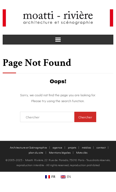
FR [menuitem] (53, 176)
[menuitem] (50, 177)
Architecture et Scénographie (28, 147)
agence (57, 147)
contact (101, 147)
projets (72, 147)
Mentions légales (60, 152)
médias (86, 147)
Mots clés (81, 152)
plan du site (36, 152)
